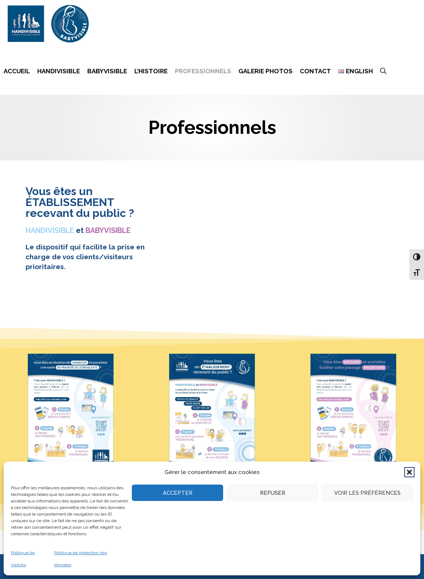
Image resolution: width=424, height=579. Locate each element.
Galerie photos (265, 71)
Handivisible (58, 71)
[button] (409, 472)
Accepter (177, 493)
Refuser (272, 493)
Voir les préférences (367, 493)
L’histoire (151, 71)
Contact (315, 71)
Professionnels (203, 71)
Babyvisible (107, 71)
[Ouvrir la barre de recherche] (383, 71)
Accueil (17, 71)
